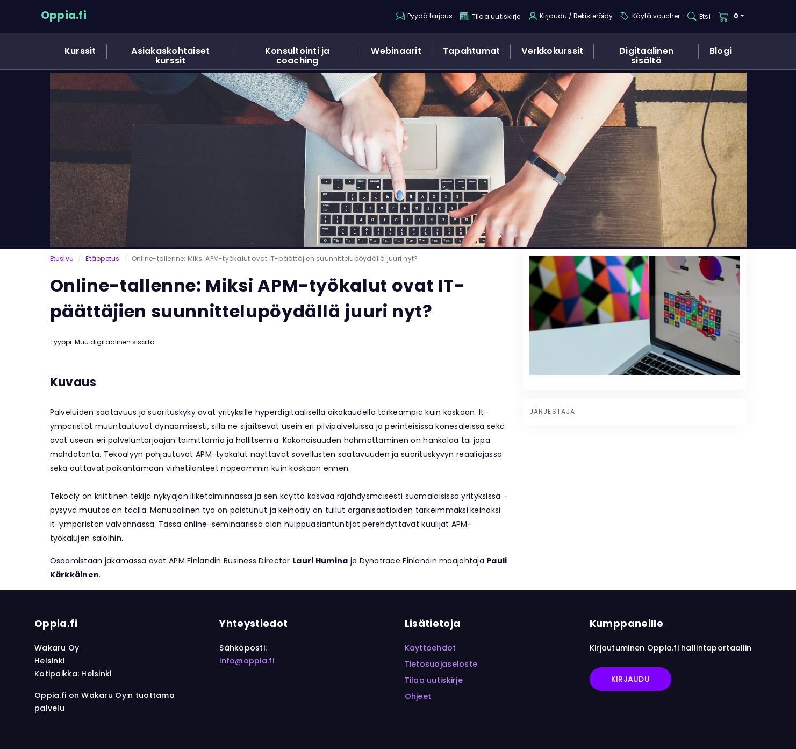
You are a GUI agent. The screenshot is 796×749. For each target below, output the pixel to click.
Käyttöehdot (430, 647)
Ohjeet (418, 696)
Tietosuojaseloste (441, 664)
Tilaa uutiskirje (434, 680)
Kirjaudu (630, 679)
